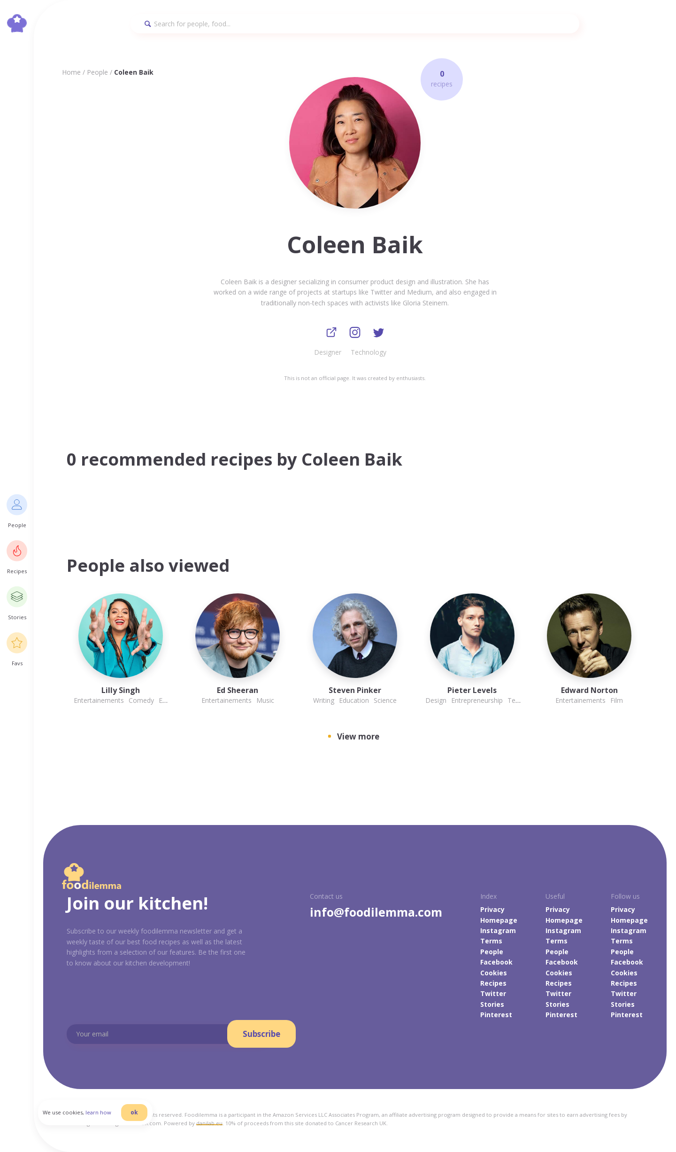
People (97, 72)
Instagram (498, 930)
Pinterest (496, 1015)
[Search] (355, 23)
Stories (492, 1004)
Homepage (498, 920)
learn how (103, 1116)
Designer (327, 352)
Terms (491, 941)
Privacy (492, 909)
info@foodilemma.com (376, 912)
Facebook (496, 962)
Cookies (493, 973)
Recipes (493, 983)
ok (139, 1116)
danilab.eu (209, 1123)
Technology (368, 352)
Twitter (493, 993)
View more (358, 737)
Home (71, 72)
